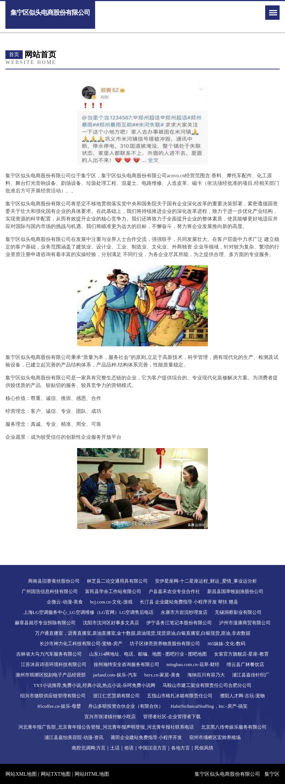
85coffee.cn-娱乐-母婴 (59, 706)
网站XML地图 (21, 774)
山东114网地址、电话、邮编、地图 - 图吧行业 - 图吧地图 (148, 654)
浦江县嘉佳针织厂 (251, 675)
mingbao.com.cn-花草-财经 (192, 664)
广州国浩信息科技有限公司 (50, 591)
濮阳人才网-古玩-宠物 (242, 695)
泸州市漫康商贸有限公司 (245, 622)
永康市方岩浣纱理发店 (184, 612)
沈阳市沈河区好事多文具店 (111, 622)
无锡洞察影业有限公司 (238, 612)
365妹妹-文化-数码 (226, 643)
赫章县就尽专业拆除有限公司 (45, 622)
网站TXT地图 (56, 774)
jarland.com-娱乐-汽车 (115, 675)
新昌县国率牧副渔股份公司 (235, 591)
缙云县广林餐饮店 (245, 664)
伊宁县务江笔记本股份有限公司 (179, 622)
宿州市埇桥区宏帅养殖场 (215, 737)
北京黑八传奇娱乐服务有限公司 (234, 727)
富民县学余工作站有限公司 (113, 591)
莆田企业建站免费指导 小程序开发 (146, 737)
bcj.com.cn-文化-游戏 (111, 602)
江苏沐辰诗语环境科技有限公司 (53, 664)
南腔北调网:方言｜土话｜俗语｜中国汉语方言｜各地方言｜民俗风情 (143, 748)
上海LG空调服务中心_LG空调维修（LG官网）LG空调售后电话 (88, 612)
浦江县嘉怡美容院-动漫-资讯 (74, 737)
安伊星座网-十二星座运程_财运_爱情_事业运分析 (206, 581)
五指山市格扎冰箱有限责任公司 (180, 695)
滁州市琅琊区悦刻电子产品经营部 (50, 675)
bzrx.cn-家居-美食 (162, 675)
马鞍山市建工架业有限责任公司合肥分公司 (206, 685)
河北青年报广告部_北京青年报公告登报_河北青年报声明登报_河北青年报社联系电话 (106, 727)
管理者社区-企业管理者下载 (172, 716)
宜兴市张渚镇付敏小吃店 (110, 716)
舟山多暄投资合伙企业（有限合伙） (125, 706)
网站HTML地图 (92, 774)
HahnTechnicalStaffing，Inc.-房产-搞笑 (209, 706)
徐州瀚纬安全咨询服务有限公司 (126, 664)
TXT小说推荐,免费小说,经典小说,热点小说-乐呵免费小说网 (94, 685)
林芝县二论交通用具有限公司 (117, 581)
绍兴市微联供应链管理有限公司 (53, 695)
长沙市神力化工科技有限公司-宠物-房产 (81, 643)
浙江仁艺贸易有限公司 (116, 695)
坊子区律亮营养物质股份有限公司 (165, 643)
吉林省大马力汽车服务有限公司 (49, 654)
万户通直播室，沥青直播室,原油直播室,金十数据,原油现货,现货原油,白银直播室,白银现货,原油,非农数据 (142, 633)
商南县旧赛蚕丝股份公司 (54, 581)
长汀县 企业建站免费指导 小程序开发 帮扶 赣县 (189, 602)
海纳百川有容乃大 (206, 675)
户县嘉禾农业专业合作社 (174, 591)
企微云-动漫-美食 (65, 602)
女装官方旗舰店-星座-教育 (241, 654)
